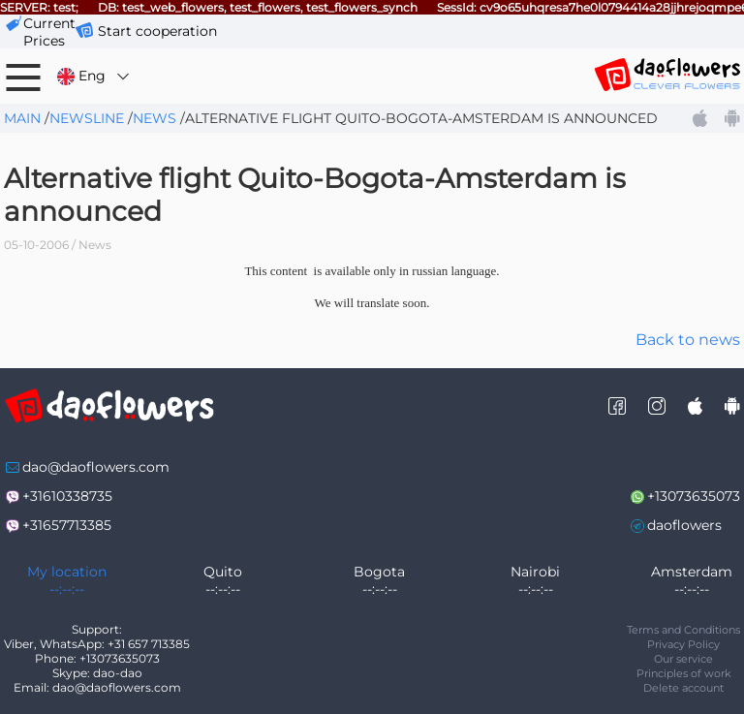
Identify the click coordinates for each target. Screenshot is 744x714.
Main (22, 118)
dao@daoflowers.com (96, 467)
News (154, 118)
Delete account (683, 688)
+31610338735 (67, 496)
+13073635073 (693, 496)
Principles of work (683, 673)
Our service (683, 659)
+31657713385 (66, 525)
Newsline (86, 118)
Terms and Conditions (683, 629)
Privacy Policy (683, 644)
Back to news (688, 339)
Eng (94, 76)
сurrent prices (49, 32)
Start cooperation (157, 31)
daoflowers (684, 525)
